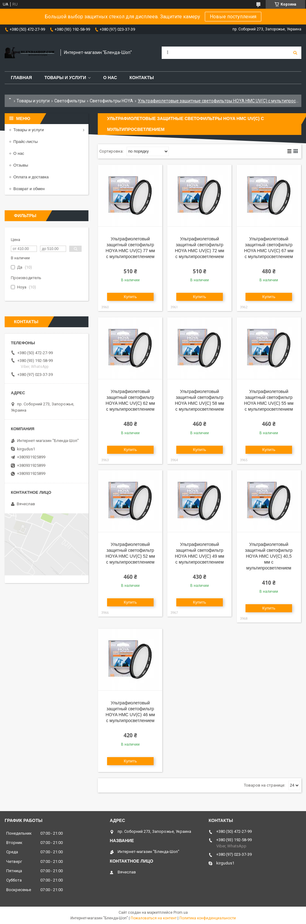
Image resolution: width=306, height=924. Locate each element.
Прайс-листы (25, 141)
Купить (130, 296)
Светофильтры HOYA (111, 100)
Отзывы (20, 165)
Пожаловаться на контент (154, 918)
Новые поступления (233, 17)
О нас (110, 77)
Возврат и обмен (29, 188)
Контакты (141, 77)
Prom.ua (180, 912)
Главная (21, 77)
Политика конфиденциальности (207, 918)
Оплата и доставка (31, 177)
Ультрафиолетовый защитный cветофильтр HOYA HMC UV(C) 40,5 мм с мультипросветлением (269, 556)
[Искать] (295, 53)
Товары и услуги (65, 77)
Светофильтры (69, 100)
